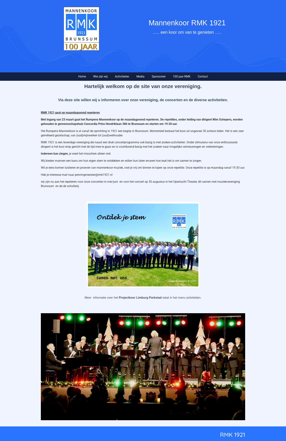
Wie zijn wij (100, 76)
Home (82, 76)
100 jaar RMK (181, 76)
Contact (203, 76)
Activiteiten (122, 76)
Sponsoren (159, 76)
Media (140, 76)
